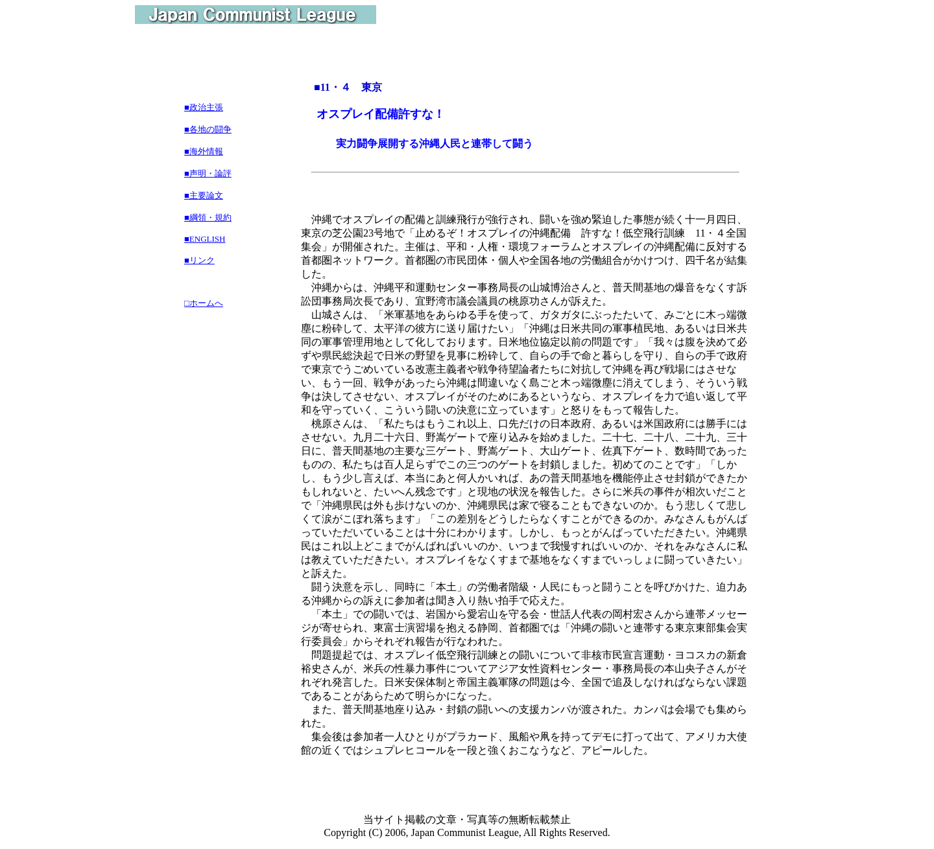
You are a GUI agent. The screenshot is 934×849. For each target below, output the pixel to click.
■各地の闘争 (208, 129)
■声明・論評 (208, 173)
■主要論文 (203, 195)
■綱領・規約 (208, 217)
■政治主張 (203, 107)
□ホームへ (203, 303)
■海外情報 (203, 151)
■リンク (199, 260)
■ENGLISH (204, 239)
